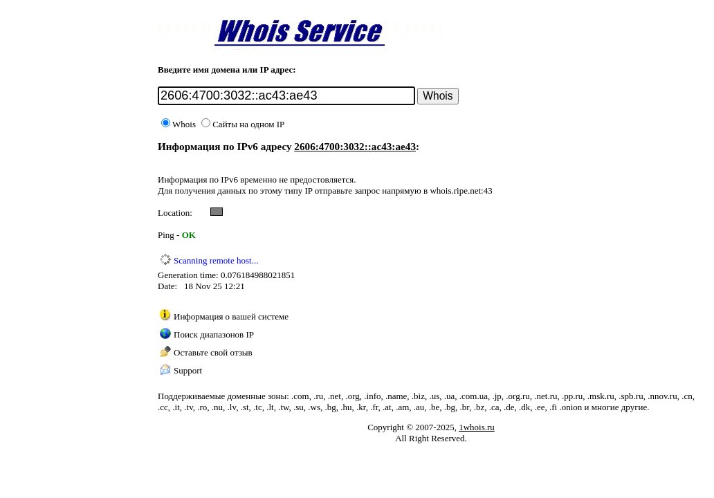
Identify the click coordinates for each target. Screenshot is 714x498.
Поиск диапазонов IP (214, 334)
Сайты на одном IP (242, 124)
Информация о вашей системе (231, 316)
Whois (178, 124)
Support (188, 370)
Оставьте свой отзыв (213, 352)
